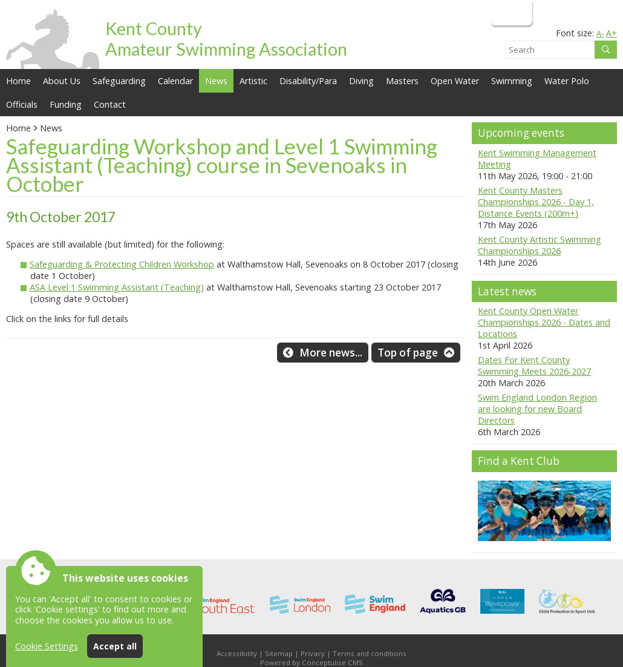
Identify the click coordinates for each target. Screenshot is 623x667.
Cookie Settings (46, 646)
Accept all (115, 646)
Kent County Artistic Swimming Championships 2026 (539, 245)
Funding (66, 104)
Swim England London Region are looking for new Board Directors (537, 409)
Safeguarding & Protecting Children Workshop (122, 264)
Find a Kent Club (518, 461)
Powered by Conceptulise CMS (311, 662)
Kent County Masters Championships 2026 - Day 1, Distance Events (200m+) (536, 202)
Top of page (407, 353)
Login (510, 12)
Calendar (175, 81)
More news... (330, 353)
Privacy (313, 653)
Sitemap (279, 653)
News (51, 128)
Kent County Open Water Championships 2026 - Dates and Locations (544, 322)
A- (600, 33)
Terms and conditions (369, 653)
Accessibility (237, 653)
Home (18, 81)
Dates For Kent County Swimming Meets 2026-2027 (534, 365)
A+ (611, 33)
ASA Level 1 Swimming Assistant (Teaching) (117, 287)
